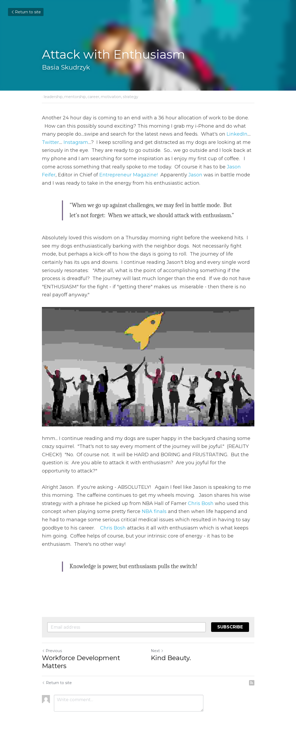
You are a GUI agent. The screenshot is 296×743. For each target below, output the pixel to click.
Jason (195, 175)
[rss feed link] (251, 682)
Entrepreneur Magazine (128, 175)
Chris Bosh (201, 503)
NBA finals (154, 511)
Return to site (26, 12)
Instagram (76, 142)
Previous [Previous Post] (52, 650)
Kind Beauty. (171, 658)
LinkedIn (237, 134)
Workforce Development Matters (81, 662)
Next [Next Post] (157, 650)
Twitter (50, 142)
